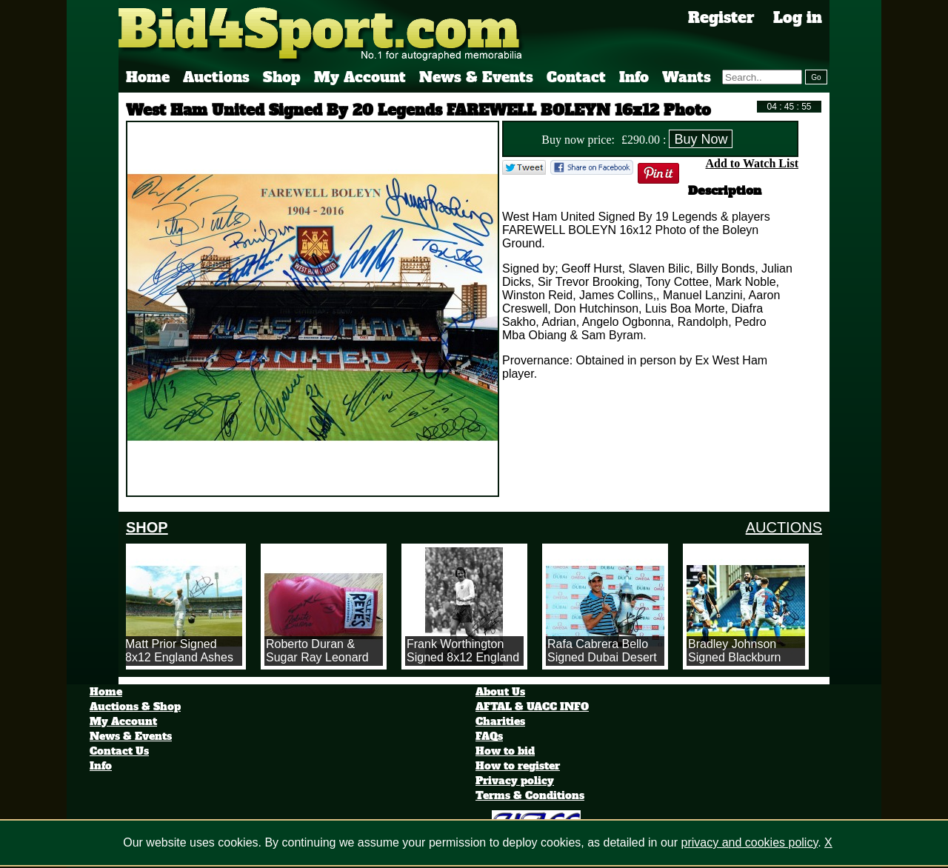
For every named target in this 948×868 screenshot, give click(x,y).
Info (634, 77)
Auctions (216, 77)
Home (148, 77)
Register (721, 17)
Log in (797, 17)
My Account (360, 77)
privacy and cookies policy (749, 842)
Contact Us (119, 751)
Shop (282, 77)
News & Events (476, 77)
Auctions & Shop (135, 706)
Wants (686, 77)
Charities (500, 721)
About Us (500, 691)
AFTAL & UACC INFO (532, 706)
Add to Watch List (751, 163)
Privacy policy (514, 780)
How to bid (505, 751)
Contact (576, 77)
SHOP (147, 527)
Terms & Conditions (529, 795)
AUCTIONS (784, 527)
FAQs (489, 736)
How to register (517, 765)
